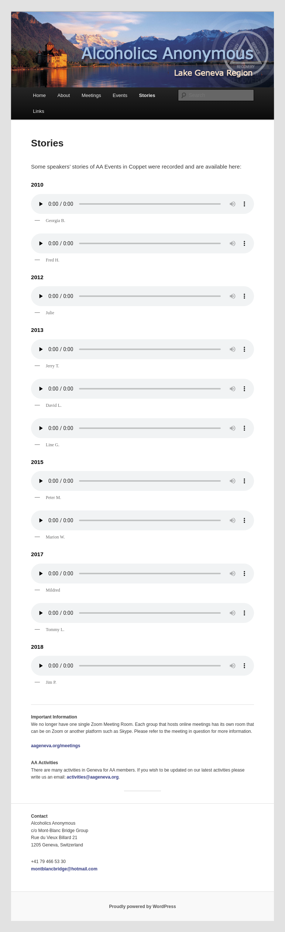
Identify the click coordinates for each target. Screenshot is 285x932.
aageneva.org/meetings (55, 745)
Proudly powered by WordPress (142, 906)
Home (39, 95)
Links (38, 111)
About (63, 95)
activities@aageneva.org (93, 777)
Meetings (91, 95)
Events (120, 95)
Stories (147, 95)
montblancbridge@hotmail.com (64, 869)
